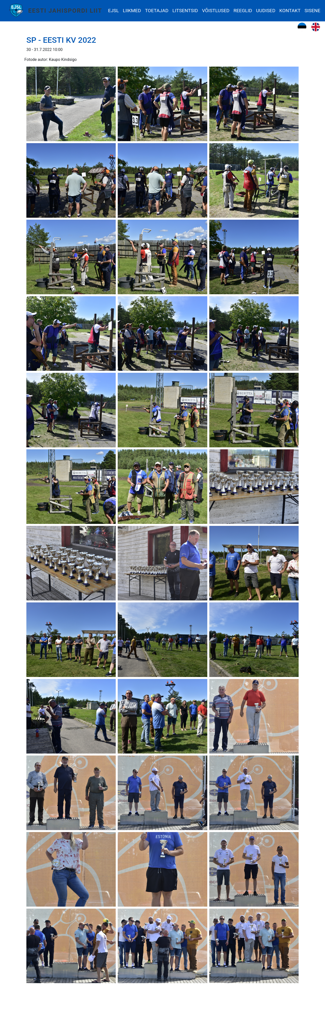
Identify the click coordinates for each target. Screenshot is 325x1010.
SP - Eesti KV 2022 (61, 40)
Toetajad (156, 10)
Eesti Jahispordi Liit (65, 10)
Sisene (313, 10)
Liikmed (132, 10)
